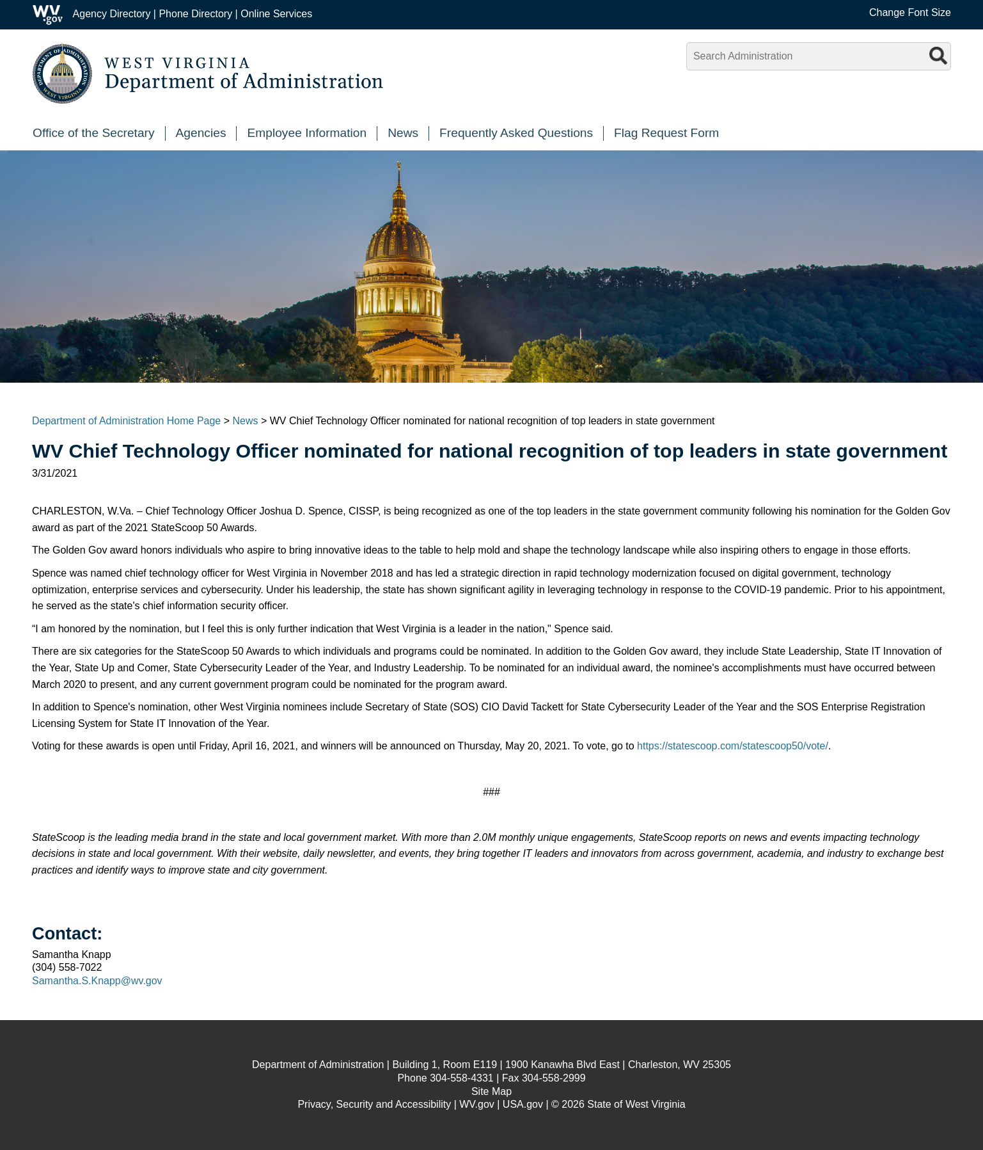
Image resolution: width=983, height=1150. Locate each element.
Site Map (491, 1091)
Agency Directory (112, 13)
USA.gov (523, 1104)
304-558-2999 (554, 1078)
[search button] (940, 53)
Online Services (276, 13)
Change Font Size (910, 12)
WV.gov (476, 1104)
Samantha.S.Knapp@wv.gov (97, 980)
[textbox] (818, 56)
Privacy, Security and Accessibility (374, 1104)
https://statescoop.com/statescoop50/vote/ (732, 745)
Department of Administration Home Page (126, 420)
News (245, 420)
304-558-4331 (462, 1078)
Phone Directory (195, 13)
